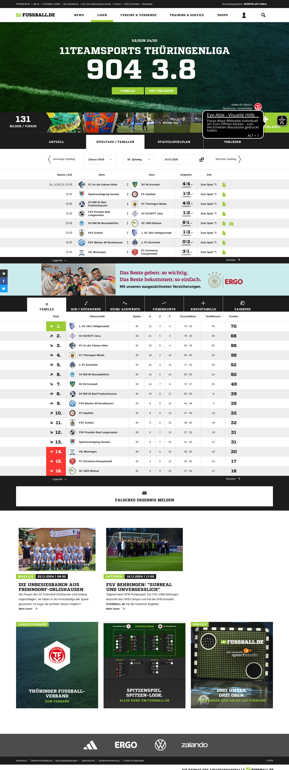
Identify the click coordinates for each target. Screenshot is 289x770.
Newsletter (147, 4)
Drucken (233, 259)
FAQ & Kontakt (131, 4)
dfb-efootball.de (70, 4)
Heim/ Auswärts (125, 305)
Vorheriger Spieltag (60, 159)
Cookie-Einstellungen (133, 760)
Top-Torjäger (161, 90)
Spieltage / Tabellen (115, 141)
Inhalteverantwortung (109, 760)
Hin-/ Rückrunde (85, 305)
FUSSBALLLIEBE (51, 4)
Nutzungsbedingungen (66, 760)
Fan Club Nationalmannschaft (96, 4)
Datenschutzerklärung (41, 760)
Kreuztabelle (203, 305)
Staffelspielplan (174, 141)
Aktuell (56, 141)
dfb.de (36, 4)
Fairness (242, 305)
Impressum (21, 760)
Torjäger (232, 141)
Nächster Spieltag (229, 159)
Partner (117, 4)
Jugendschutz (88, 760)
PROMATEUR (23, 4)
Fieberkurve (164, 305)
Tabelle (128, 90)
